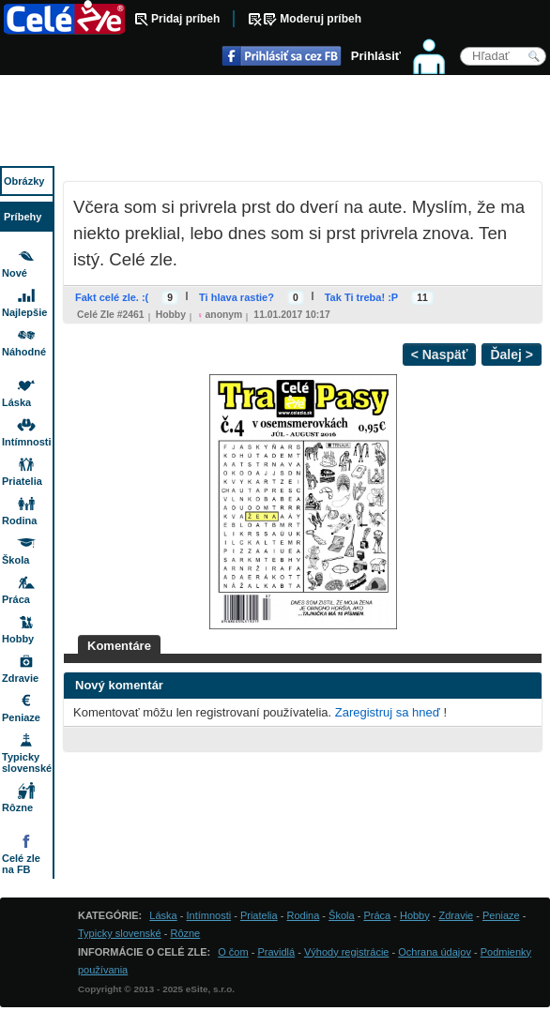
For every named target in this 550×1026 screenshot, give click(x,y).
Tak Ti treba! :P (361, 297)
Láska (16, 402)
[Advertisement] (275, 122)
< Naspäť (439, 354)
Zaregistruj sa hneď (387, 712)
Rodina (19, 520)
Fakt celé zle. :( (111, 297)
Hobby (171, 314)
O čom (233, 952)
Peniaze (21, 717)
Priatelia (22, 481)
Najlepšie (24, 312)
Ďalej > (511, 354)
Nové (14, 273)
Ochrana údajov (434, 952)
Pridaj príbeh (185, 18)
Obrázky (24, 181)
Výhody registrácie (347, 952)
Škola (15, 560)
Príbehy (22, 216)
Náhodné (24, 351)
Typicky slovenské (27, 762)
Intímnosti (27, 441)
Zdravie (20, 678)
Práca (16, 599)
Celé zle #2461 (111, 314)
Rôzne (17, 807)
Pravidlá (276, 952)
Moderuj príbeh (320, 18)
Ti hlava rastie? (236, 297)
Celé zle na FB (21, 863)
